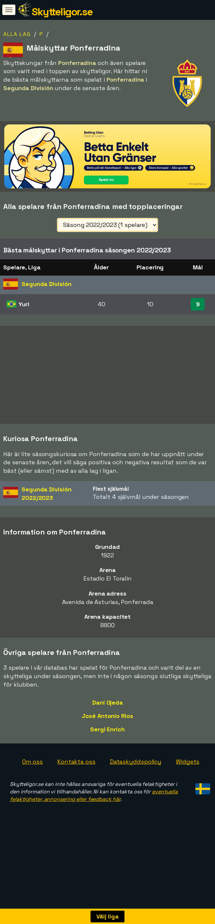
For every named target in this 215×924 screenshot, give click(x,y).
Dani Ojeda (107, 723)
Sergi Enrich (107, 750)
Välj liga (107, 916)
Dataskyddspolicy (135, 782)
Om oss (32, 782)
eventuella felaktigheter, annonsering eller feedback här (94, 816)
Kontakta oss (76, 782)
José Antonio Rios (107, 736)
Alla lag (17, 34)
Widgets (187, 782)
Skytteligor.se (62, 11)
